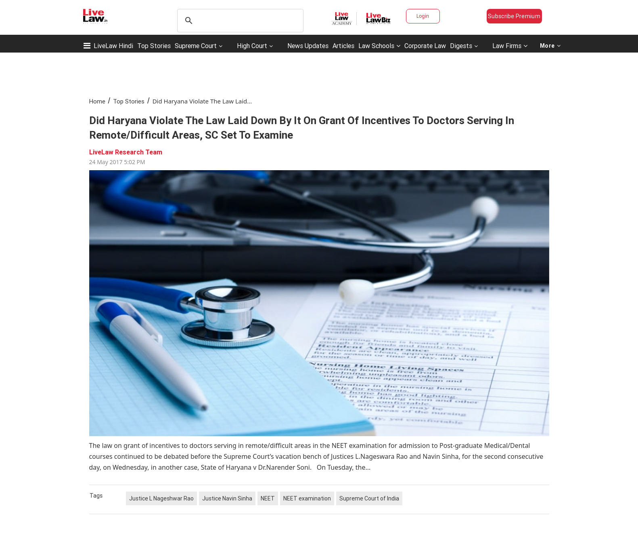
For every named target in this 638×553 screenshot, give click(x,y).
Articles (343, 46)
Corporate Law (425, 46)
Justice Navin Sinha (227, 498)
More (550, 45)
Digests (461, 46)
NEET (268, 498)
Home (97, 101)
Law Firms (509, 46)
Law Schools (379, 46)
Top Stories (154, 46)
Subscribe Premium (514, 16)
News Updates (307, 46)
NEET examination (307, 498)
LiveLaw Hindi (113, 46)
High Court (252, 46)
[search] (239, 20)
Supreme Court (196, 46)
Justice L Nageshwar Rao (161, 498)
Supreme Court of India (369, 498)
